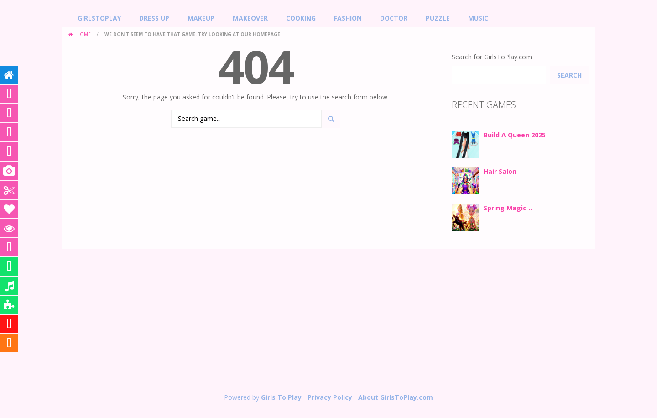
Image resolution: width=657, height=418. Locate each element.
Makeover (250, 18)
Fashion (348, 18)
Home (83, 34)
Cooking (301, 18)
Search (569, 75)
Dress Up (154, 18)
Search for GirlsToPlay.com (492, 56)
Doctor (393, 18)
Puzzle (438, 18)
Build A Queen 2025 (515, 135)
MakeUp (201, 18)
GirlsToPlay (99, 18)
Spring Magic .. (508, 208)
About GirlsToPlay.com (395, 397)
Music (478, 18)
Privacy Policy (330, 397)
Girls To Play (281, 397)
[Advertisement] (328, 322)
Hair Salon (500, 171)
